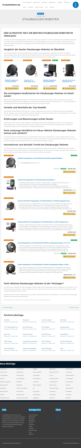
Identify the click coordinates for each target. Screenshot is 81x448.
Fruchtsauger (69, 378)
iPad (61, 348)
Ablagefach (36, 398)
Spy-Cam (7, 334)
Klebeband (19, 385)
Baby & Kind (36, 2)
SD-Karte (63, 320)
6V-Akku (7, 320)
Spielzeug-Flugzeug (5, 381)
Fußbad (2, 394)
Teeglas (35, 369)
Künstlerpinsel (36, 394)
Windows (26, 320)
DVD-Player (45, 327)
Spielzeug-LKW (4, 391)
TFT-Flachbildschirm (11, 327)
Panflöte (2, 378)
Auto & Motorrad (27, 2)
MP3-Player (8, 341)
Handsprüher (3, 369)
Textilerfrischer (20, 375)
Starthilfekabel (46, 348)
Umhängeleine (4, 375)
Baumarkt (44, 2)
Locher (51, 375)
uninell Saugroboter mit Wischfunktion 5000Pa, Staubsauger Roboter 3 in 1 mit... (44, 243)
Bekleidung (52, 2)
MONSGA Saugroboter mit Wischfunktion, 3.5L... (49, 81)
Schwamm (68, 394)
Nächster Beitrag (74, 307)
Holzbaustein (19, 391)
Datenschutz (59, 416)
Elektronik (66, 2)
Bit (33, 388)
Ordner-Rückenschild (22, 398)
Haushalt (30, 7)
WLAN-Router (46, 334)
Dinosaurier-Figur (53, 388)
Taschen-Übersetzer (21, 388)
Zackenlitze (52, 391)
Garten (24, 7)
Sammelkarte (69, 381)
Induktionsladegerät (29, 348)
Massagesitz (3, 388)
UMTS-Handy (45, 341)
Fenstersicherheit (54, 378)
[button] (76, 5)
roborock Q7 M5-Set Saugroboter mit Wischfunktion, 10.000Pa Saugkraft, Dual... (44, 201)
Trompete (35, 381)
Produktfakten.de (11, 5)
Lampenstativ (65, 327)
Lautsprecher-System (30, 341)
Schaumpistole (53, 381)
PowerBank (64, 334)
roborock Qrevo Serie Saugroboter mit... (68, 81)
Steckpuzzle (36, 391)
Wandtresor (52, 369)
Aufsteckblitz (19, 372)
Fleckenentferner (4, 398)
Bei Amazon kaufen (12, 88)
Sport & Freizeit (39, 7)
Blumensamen (20, 394)
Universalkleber (20, 378)
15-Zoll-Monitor (28, 327)
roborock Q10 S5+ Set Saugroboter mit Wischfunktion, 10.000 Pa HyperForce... (43, 222)
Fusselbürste (52, 394)
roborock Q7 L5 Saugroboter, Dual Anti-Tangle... (29, 81)
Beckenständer (70, 375)
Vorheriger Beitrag (7, 307)
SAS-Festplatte (9, 348)
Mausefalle (69, 391)
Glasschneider (69, 388)
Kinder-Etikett (20, 369)
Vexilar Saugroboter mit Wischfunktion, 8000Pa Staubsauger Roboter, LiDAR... (44, 264)
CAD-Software (27, 334)
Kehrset (68, 385)
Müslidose (19, 381)
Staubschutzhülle (54, 372)
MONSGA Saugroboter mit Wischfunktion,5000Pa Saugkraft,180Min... (40, 158)
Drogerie (59, 2)
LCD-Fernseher (46, 320)
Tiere (46, 7)
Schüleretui (69, 372)
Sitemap (58, 418)
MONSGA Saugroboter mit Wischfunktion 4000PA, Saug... (11, 81)
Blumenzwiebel (37, 372)
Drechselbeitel (37, 378)
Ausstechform (3, 372)
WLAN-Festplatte (66, 341)
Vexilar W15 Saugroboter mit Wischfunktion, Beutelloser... (37, 180)
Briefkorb (68, 398)
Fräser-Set (52, 398)
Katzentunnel (53, 385)
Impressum (59, 415)
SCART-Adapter (37, 385)
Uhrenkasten (36, 375)
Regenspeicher (4, 385)
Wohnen (52, 7)
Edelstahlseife (69, 369)
